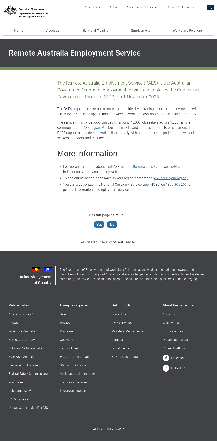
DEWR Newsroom (123, 323)
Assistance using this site (77, 374)
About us (169, 314)
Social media (120, 348)
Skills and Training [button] (95, 30)
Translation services (73, 382)
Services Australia (21, 340)
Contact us (118, 314)
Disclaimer (67, 331)
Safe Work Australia (22, 357)
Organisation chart (175, 340)
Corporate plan (173, 331)
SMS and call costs (73, 365)
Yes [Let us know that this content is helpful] (100, 225)
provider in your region (169, 178)
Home (18, 30)
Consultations (93, 7)
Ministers (114, 7)
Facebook (178, 358)
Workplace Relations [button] (188, 30)
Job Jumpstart (19, 391)
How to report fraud (124, 357)
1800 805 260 (176, 184)
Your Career (16, 382)
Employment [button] (140, 30)
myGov (13, 323)
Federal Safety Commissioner (29, 374)
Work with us (171, 323)
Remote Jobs (143, 166)
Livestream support (73, 391)
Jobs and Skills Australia (25, 348)
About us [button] (52, 30)
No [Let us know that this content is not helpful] (113, 225)
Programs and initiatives (141, 7)
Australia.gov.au (20, 314)
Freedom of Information (76, 357)
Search (64, 314)
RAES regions (91, 127)
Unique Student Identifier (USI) (29, 408)
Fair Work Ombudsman (24, 365)
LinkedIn (177, 368)
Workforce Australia (22, 331)
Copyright (66, 340)
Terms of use (69, 348)
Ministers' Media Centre (127, 331)
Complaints (119, 340)
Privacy (65, 323)
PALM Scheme (18, 399)
